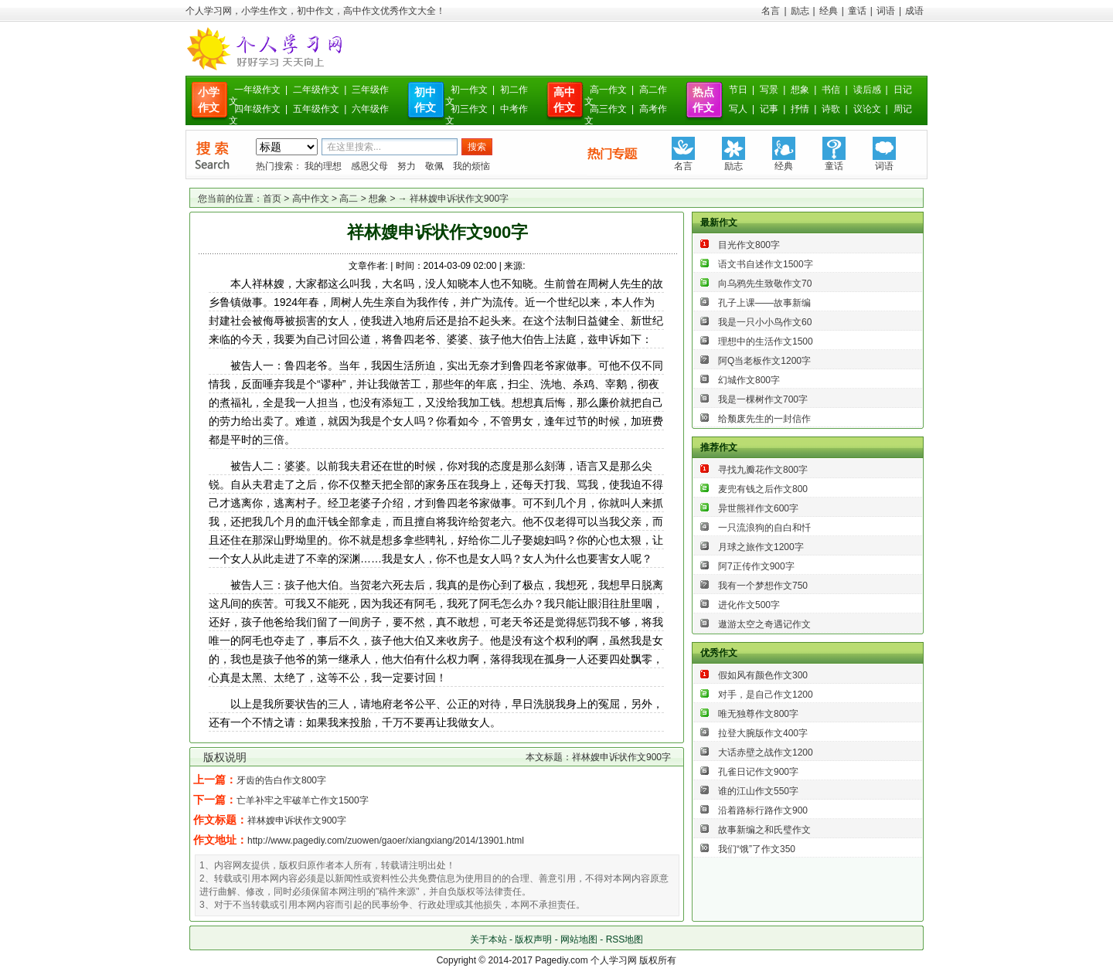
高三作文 (608, 109)
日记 (902, 89)
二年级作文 (316, 89)
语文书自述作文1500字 (765, 264)
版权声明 (533, 939)
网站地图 (578, 939)
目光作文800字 (749, 245)
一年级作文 (257, 89)
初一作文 (469, 89)
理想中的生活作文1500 (765, 341)
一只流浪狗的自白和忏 (764, 527)
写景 (769, 89)
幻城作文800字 (749, 380)
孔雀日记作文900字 (758, 771)
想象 (800, 89)
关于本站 (488, 939)
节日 (738, 89)
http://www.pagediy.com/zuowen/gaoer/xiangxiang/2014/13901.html (385, 840)
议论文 (867, 109)
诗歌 (831, 109)
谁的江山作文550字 (758, 791)
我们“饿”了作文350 (756, 849)
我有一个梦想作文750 (763, 585)
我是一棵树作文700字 (763, 399)
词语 (885, 10)
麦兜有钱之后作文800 (763, 489)
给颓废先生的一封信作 (764, 418)
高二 (348, 198)
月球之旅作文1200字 (761, 547)
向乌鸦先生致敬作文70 (765, 283)
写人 (738, 109)
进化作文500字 (749, 605)
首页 (272, 198)
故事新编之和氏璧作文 (764, 829)
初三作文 (469, 109)
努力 (406, 166)
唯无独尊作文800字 (758, 713)
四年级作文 (257, 109)
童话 (857, 10)
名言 (770, 10)
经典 (828, 10)
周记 (902, 109)
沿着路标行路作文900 (763, 810)
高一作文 (608, 89)
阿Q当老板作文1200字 (764, 360)
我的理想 (323, 166)
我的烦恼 (471, 166)
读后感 (867, 89)
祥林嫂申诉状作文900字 (296, 820)
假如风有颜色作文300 (763, 675)
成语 (914, 10)
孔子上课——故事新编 (764, 302)
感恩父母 (369, 166)
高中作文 (310, 198)
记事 (769, 109)
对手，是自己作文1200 (765, 694)
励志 (800, 10)
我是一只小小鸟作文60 (765, 322)
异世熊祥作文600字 (758, 508)
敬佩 (434, 166)
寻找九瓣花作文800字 (763, 469)
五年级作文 (316, 109)
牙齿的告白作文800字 (281, 780)
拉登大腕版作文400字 (763, 733)
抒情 (800, 109)
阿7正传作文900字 (756, 566)
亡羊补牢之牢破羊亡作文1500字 (303, 800)
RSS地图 (625, 939)
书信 (831, 89)
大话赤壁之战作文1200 (765, 752)
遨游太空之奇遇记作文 (764, 624)
